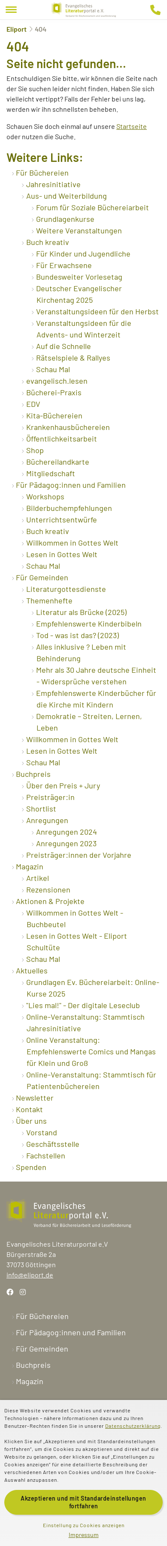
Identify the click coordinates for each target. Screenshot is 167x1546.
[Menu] (11, 9)
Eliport (16, 29)
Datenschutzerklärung (133, 1426)
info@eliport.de (29, 1275)
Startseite (131, 126)
